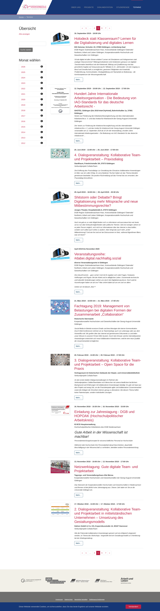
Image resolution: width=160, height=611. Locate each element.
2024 (32, 77)
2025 (32, 72)
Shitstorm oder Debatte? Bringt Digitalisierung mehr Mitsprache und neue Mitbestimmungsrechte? (106, 201)
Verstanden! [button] (133, 607)
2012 (32, 143)
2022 (32, 88)
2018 (32, 110)
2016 (32, 121)
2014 (32, 132)
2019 (32, 105)
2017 (32, 116)
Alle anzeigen (24, 34)
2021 (32, 94)
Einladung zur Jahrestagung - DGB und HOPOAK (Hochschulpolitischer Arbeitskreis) (104, 416)
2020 (32, 99)
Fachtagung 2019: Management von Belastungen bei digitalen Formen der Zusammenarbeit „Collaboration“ (102, 310)
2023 (32, 83)
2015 (32, 127)
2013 (32, 137)
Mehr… (79, 80)
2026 (32, 67)
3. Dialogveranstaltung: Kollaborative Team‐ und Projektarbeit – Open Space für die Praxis (107, 364)
